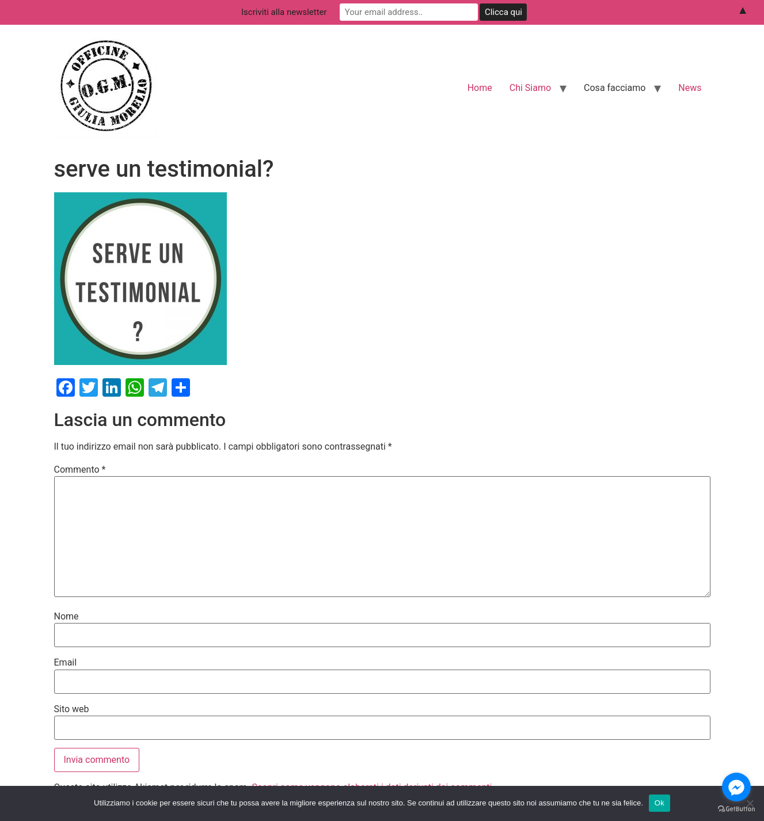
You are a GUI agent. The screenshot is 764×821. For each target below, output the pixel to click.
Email (65, 662)
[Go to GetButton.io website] (736, 809)
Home (479, 87)
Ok (659, 803)
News (689, 87)
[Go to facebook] (736, 787)
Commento (80, 469)
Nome (66, 616)
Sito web (71, 709)
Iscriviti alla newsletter (284, 12)
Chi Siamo (530, 87)
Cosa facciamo (614, 87)
